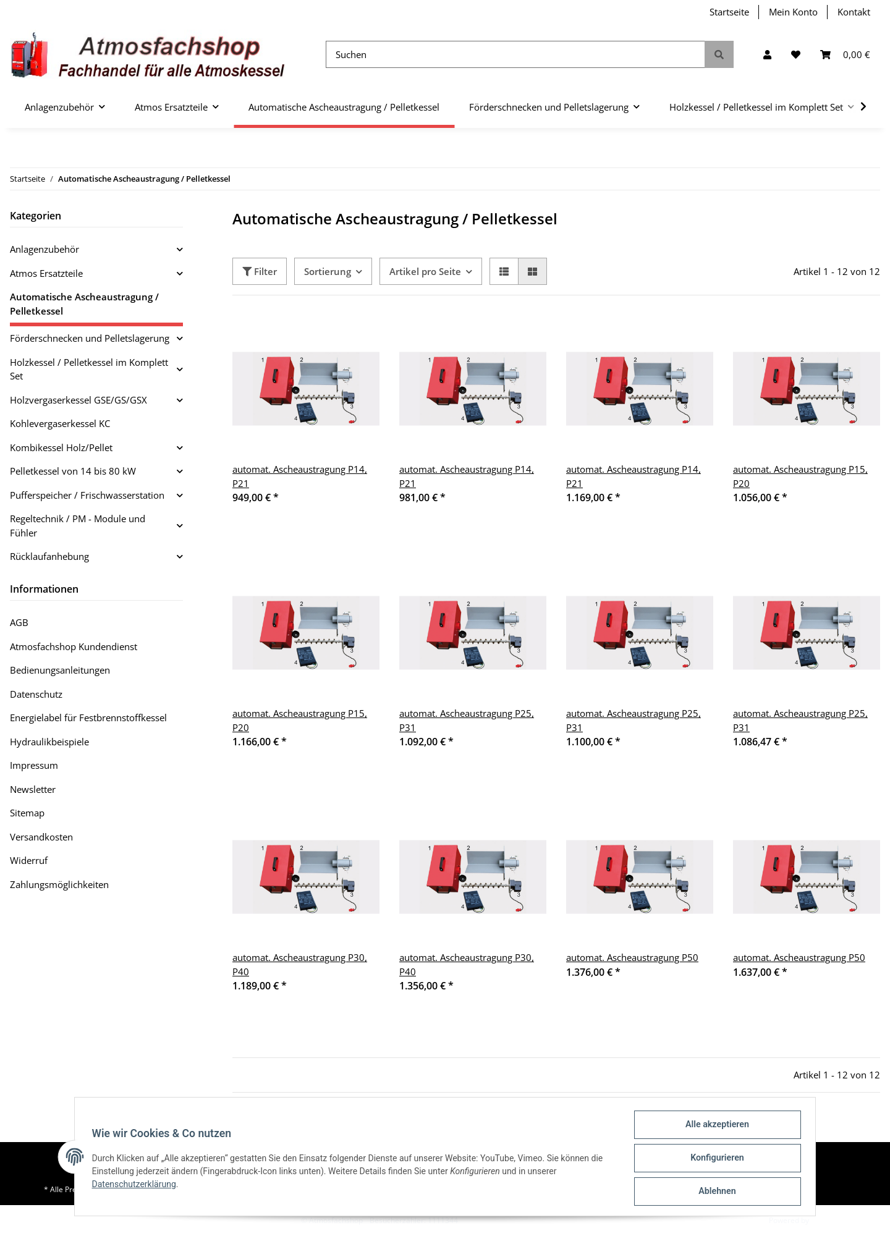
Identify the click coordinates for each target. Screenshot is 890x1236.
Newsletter (33, 789)
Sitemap (27, 812)
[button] (767, 55)
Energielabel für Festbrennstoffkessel (88, 717)
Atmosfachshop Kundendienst (73, 646)
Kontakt (853, 12)
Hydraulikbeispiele (49, 741)
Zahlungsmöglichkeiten (59, 884)
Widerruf (29, 860)
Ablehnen (714, 1192)
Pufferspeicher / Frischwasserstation (87, 495)
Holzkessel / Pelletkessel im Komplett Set (89, 369)
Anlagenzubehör (44, 249)
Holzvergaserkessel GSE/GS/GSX (78, 400)
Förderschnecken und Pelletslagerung (89, 338)
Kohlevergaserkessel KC (60, 423)
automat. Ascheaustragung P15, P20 (800, 476)
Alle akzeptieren (714, 1128)
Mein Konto (793, 12)
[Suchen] (515, 55)
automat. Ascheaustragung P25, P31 (466, 720)
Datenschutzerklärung (137, 1186)
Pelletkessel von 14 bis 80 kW (73, 471)
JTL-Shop (826, 1220)
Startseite (729, 12)
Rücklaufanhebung (49, 556)
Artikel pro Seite (425, 271)
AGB (19, 622)
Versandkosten (41, 837)
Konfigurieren (714, 1160)
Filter (259, 271)
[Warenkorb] (845, 55)
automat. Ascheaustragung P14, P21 (299, 476)
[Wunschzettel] (795, 55)
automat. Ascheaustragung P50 (632, 957)
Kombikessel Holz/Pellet (61, 447)
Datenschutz (36, 694)
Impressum (34, 765)
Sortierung (327, 271)
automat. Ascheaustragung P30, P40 (299, 964)
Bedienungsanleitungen (60, 670)
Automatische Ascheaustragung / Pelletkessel (84, 303)
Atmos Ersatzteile (46, 273)
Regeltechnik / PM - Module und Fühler (77, 525)
